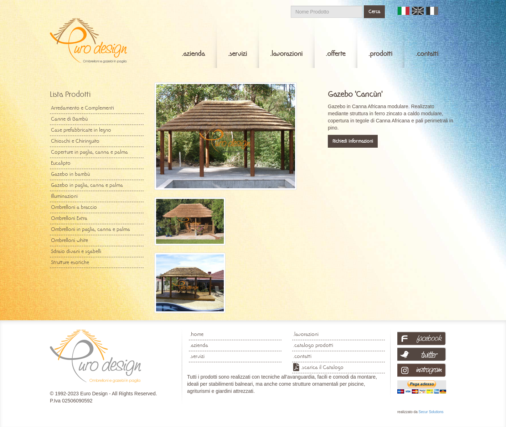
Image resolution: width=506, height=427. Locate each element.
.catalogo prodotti (313, 345)
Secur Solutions (430, 412)
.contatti (426, 53)
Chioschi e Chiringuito (75, 141)
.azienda (193, 53)
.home (196, 334)
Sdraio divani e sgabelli (76, 251)
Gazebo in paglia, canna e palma (87, 185)
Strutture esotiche (70, 262)
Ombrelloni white (69, 240)
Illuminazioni (64, 196)
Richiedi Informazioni (352, 141)
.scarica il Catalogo (322, 367)
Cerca (374, 12)
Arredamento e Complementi (82, 108)
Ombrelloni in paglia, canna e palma (90, 229)
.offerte (335, 53)
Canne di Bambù (69, 119)
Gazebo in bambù (70, 174)
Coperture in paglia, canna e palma (89, 152)
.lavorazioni (286, 53)
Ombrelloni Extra (69, 218)
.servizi (237, 53)
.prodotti (380, 53)
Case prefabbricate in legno (81, 130)
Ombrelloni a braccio (74, 207)
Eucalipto (61, 163)
